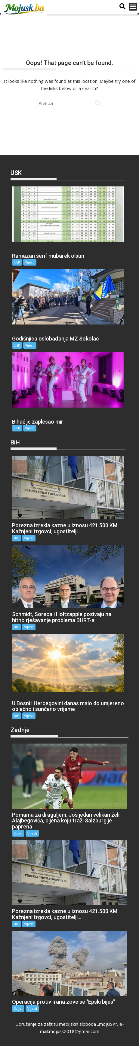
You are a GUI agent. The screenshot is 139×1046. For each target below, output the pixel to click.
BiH (16, 538)
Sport (18, 833)
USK (17, 262)
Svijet (18, 1008)
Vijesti (30, 262)
